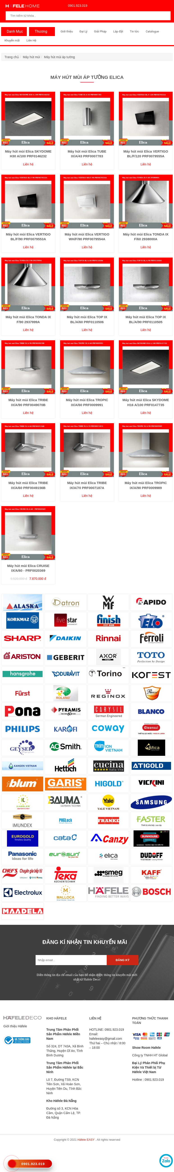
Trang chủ (12, 57)
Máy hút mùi (31, 57)
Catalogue (152, 31)
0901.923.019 (76, 5)
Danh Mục (14, 31)
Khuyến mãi (12, 40)
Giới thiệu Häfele (15, 1026)
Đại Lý (83, 31)
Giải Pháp (100, 31)
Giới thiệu (67, 31)
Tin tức (134, 31)
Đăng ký (122, 960)
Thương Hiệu (39, 32)
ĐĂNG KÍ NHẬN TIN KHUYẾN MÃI (85, 942)
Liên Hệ (31, 40)
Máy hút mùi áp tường (59, 57)
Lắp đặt (118, 31)
